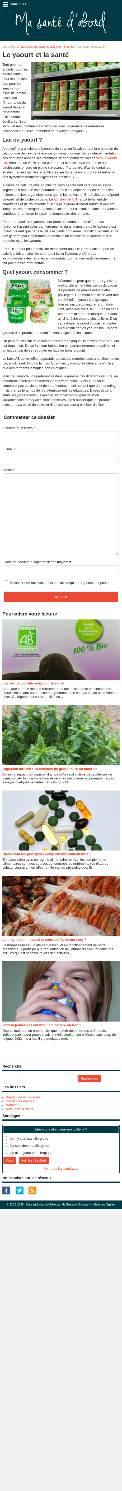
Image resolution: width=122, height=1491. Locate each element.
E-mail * (10, 449)
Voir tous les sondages (61, 1168)
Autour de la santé (20, 1109)
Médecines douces (20, 1101)
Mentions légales (104, 1204)
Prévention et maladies (23, 1097)
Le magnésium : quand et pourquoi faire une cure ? (44, 940)
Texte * (9, 470)
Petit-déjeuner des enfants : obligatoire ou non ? (41, 1025)
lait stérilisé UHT (66, 199)
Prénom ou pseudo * (19, 428)
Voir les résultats (34, 1160)
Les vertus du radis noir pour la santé (33, 683)
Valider (61, 597)
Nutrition (69, 46)
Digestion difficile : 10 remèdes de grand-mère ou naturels (49, 769)
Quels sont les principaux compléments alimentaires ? (46, 854)
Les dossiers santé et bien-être (41, 46)
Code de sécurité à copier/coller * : (37, 562)
